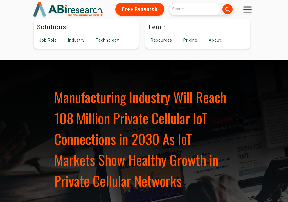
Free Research (140, 9)
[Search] (194, 9)
